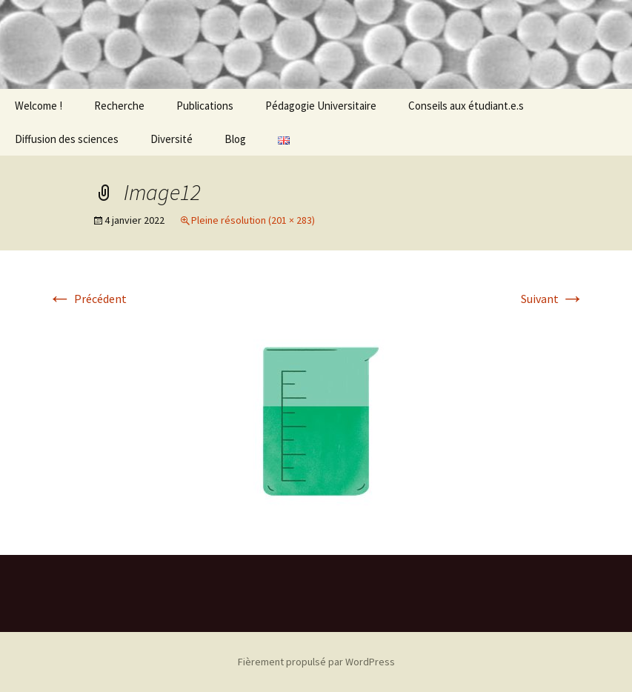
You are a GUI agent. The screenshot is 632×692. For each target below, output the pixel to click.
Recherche (119, 106)
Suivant (553, 298)
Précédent (87, 298)
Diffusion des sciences (67, 139)
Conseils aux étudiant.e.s (466, 106)
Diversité (171, 139)
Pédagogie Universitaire (320, 106)
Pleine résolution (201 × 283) (253, 220)
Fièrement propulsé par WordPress (316, 661)
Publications (204, 106)
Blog (235, 139)
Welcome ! (38, 106)
